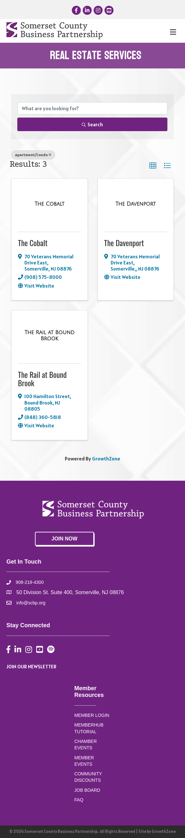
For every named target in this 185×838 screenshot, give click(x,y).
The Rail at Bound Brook (42, 378)
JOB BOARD (87, 790)
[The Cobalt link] (49, 204)
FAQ (78, 799)
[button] (153, 165)
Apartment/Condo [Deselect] (33, 154)
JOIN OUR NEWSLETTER (31, 666)
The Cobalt (32, 242)
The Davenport (124, 242)
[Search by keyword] (92, 108)
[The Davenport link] (135, 204)
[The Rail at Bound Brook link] (49, 335)
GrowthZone (106, 458)
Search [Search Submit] (92, 124)
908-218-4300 (30, 582)
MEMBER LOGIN (91, 715)
